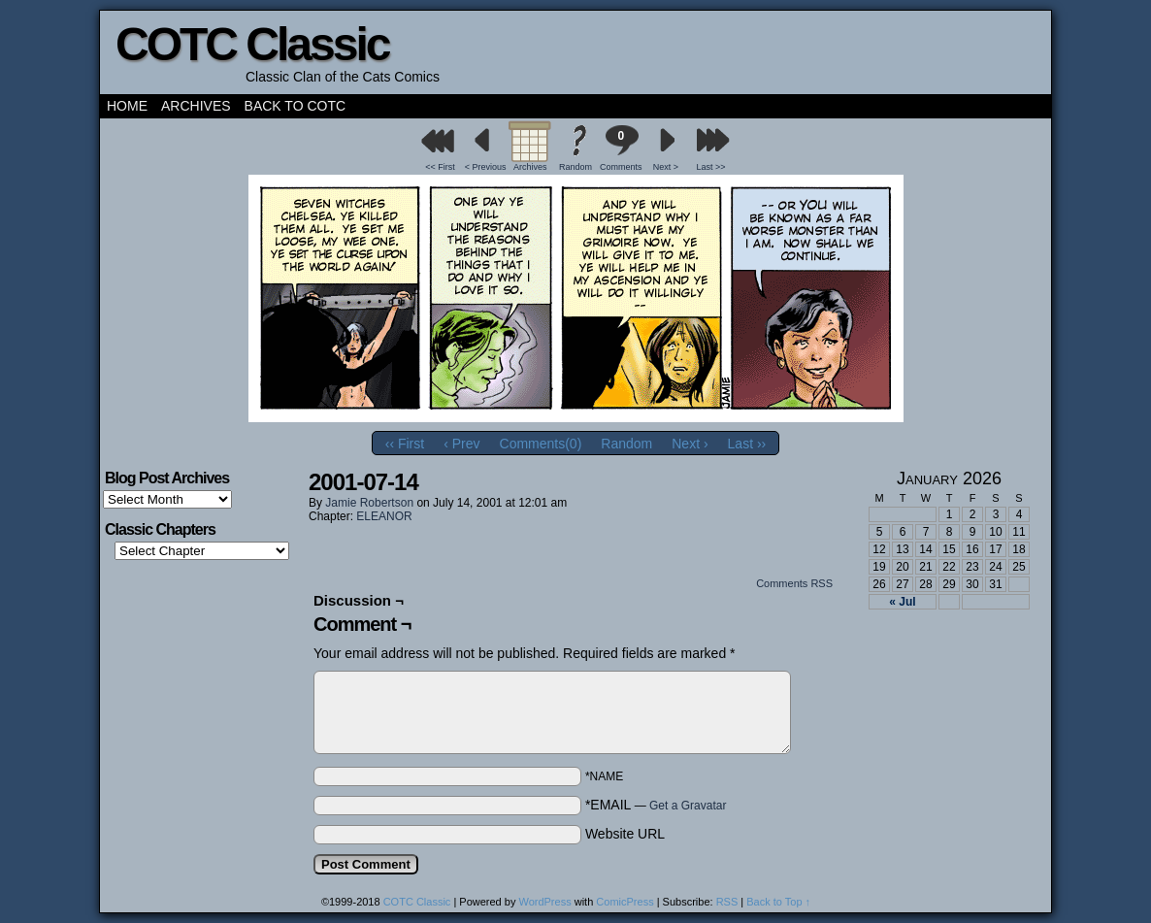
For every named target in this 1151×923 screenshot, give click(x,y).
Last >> (711, 167)
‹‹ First (404, 443)
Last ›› (747, 443)
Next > (665, 167)
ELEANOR (383, 516)
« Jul (902, 602)
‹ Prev (461, 443)
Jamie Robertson (369, 503)
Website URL (625, 833)
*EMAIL (656, 804)
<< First (440, 167)
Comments (621, 148)
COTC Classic (251, 44)
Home (127, 106)
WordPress (544, 901)
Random (575, 167)
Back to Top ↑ (778, 901)
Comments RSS (794, 583)
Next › (689, 443)
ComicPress (624, 901)
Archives (196, 106)
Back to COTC (295, 106)
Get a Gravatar (687, 805)
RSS (727, 901)
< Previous (486, 167)
